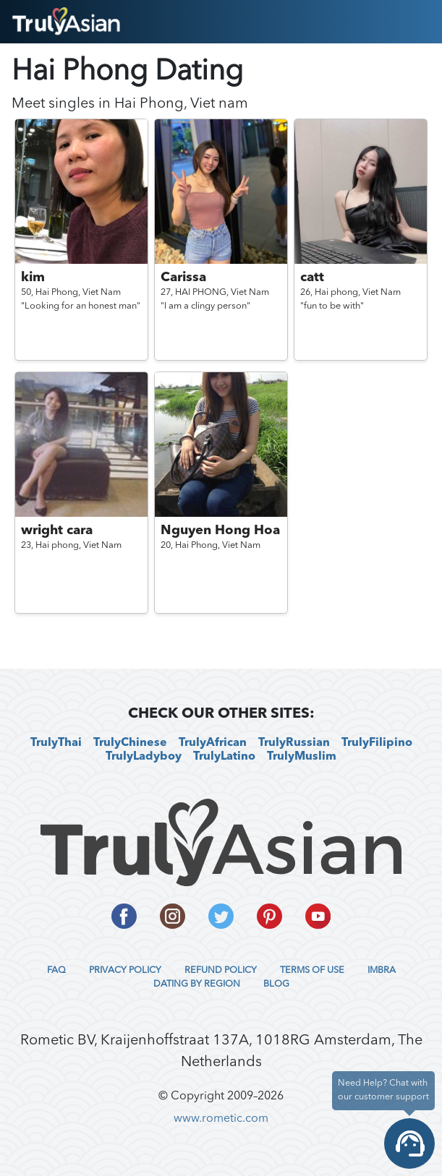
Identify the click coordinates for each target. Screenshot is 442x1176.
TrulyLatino (224, 757)
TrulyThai (56, 743)
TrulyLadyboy (144, 757)
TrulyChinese (130, 743)
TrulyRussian (294, 743)
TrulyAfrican (213, 743)
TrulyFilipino (376, 743)
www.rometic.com (221, 1119)
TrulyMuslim (301, 757)
